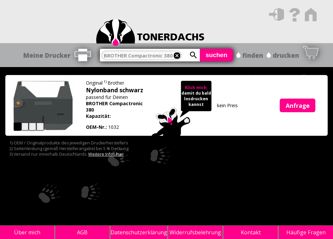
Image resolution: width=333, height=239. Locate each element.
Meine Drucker (47, 55)
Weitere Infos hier (106, 154)
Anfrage (298, 106)
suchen (216, 54)
